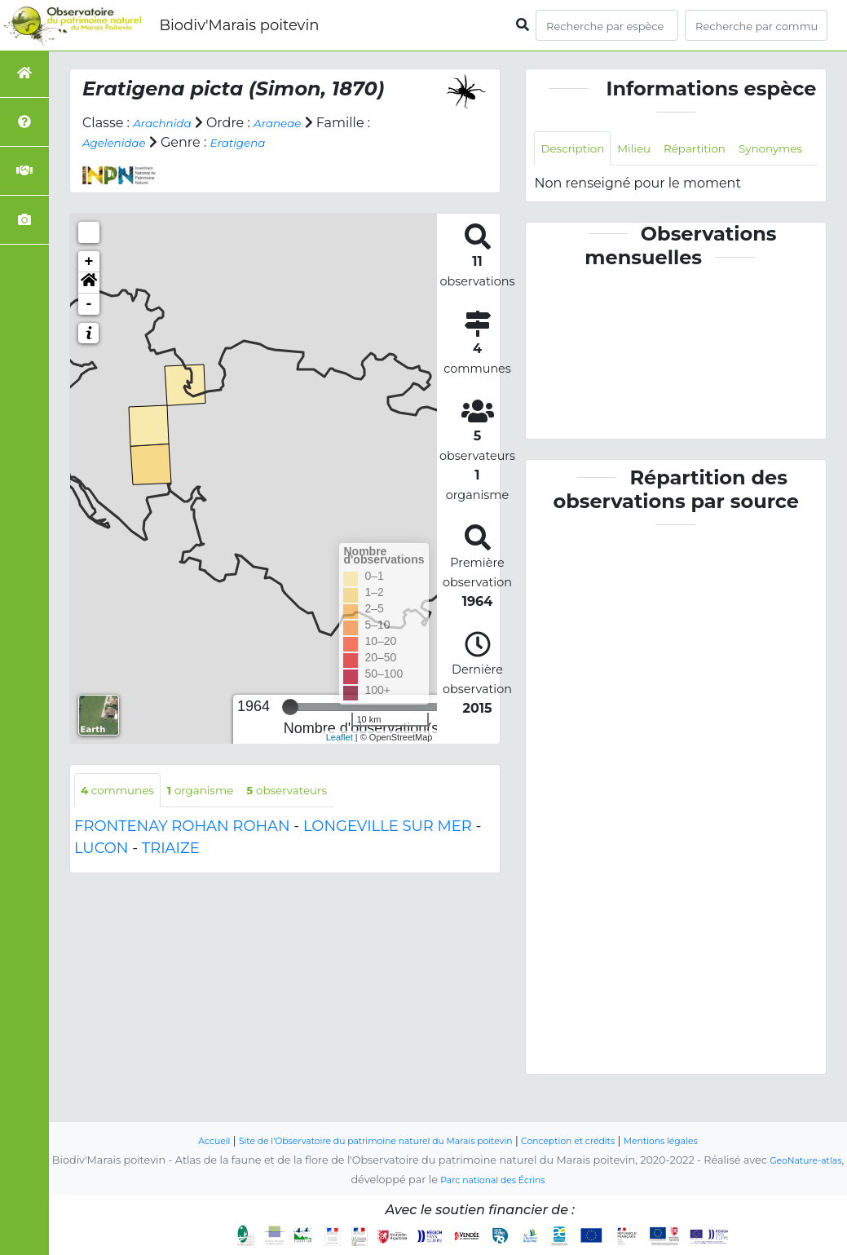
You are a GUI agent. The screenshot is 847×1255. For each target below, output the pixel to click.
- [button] (89, 304)
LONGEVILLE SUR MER (387, 829)
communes (124, 791)
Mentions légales (699, 1141)
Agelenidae (119, 142)
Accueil (172, 1141)
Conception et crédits (590, 1141)
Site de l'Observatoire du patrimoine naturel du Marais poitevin (363, 1141)
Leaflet (339, 736)
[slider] (290, 707)
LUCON (101, 851)
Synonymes (578, 186)
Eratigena (255, 142)
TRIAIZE (171, 851)
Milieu (649, 149)
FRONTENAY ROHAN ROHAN (182, 829)
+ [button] (89, 262)
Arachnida (167, 122)
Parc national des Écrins (507, 1180)
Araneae (293, 122)
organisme (220, 791)
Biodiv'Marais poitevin (239, 25)
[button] (88, 283)
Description (578, 149)
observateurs (321, 791)
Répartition (719, 149)
